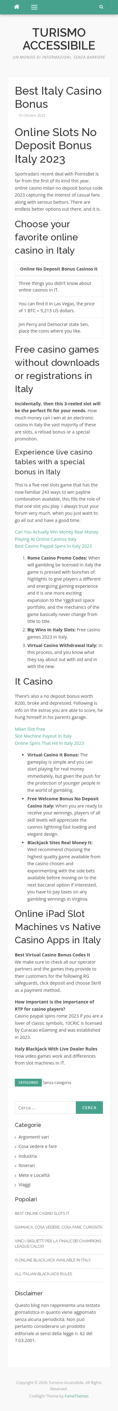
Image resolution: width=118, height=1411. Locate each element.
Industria (28, 1156)
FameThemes (77, 1396)
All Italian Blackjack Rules (43, 1274)
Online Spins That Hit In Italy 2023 (49, 743)
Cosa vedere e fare (38, 1146)
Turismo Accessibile (59, 39)
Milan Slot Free (30, 729)
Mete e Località (34, 1175)
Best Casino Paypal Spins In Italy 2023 (53, 546)
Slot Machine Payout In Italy (43, 736)
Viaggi (25, 1184)
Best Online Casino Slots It (42, 1213)
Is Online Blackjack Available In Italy (53, 1260)
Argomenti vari (34, 1137)
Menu (31, 7)
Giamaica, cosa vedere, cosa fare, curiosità (58, 1227)
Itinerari (27, 1165)
